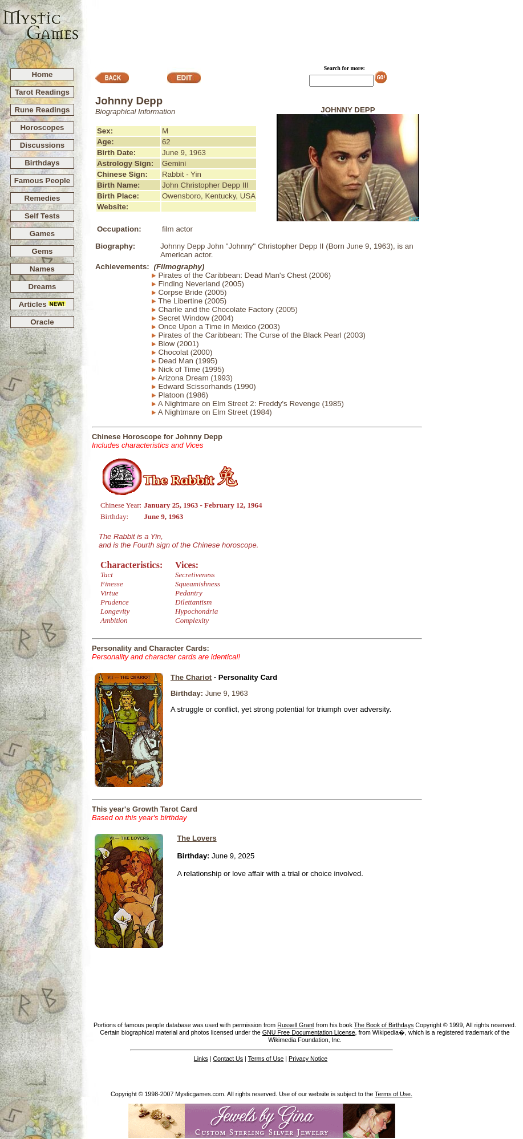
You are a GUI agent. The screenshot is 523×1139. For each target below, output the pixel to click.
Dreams (42, 286)
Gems (41, 251)
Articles (42, 304)
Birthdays (42, 163)
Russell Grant (295, 1025)
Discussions (42, 145)
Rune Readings (42, 110)
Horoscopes (42, 127)
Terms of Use (266, 1058)
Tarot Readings (42, 92)
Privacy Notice (308, 1058)
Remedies (42, 198)
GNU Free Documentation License (308, 1032)
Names (42, 269)
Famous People (42, 180)
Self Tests (42, 216)
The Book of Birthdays (383, 1025)
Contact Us (228, 1058)
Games (42, 233)
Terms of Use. (393, 1094)
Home (41, 74)
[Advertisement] (301, 29)
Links (201, 1058)
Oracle (42, 322)
